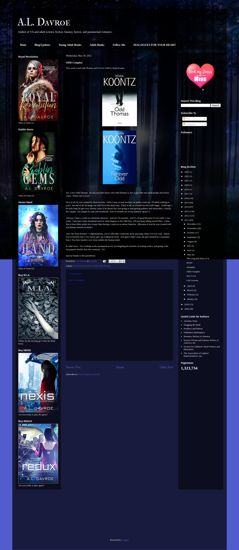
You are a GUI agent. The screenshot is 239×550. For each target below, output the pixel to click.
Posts (186, 118)
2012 (186, 215)
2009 (186, 309)
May (189, 254)
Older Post (166, 367)
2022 (186, 176)
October (191, 232)
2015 (186, 202)
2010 (186, 304)
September (192, 237)
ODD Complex (193, 271)
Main (23, 44)
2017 (186, 193)
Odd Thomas (105, 266)
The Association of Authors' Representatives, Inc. (196, 354)
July (189, 245)
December (192, 224)
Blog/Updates (42, 44)
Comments (189, 124)
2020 (186, 185)
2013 (186, 211)
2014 (186, 207)
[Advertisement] (38, 515)
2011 (186, 220)
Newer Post (73, 367)
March (190, 290)
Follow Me (119, 44)
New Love (191, 276)
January (191, 299)
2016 (186, 198)
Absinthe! (190, 267)
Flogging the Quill (192, 324)
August (190, 241)
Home (120, 367)
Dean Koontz (79, 266)
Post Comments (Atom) (89, 374)
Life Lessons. (192, 280)
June (189, 250)
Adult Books (97, 44)
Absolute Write (190, 321)
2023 (186, 172)
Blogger (124, 540)
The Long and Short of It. (197, 258)
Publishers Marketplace (194, 332)
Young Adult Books (70, 44)
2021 (186, 180)
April (189, 286)
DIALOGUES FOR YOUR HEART (155, 44)
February (191, 294)
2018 (186, 189)
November (192, 228)
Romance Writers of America (197, 336)
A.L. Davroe (43, 22)
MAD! (189, 262)
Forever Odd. (92, 266)
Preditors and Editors (193, 328)
